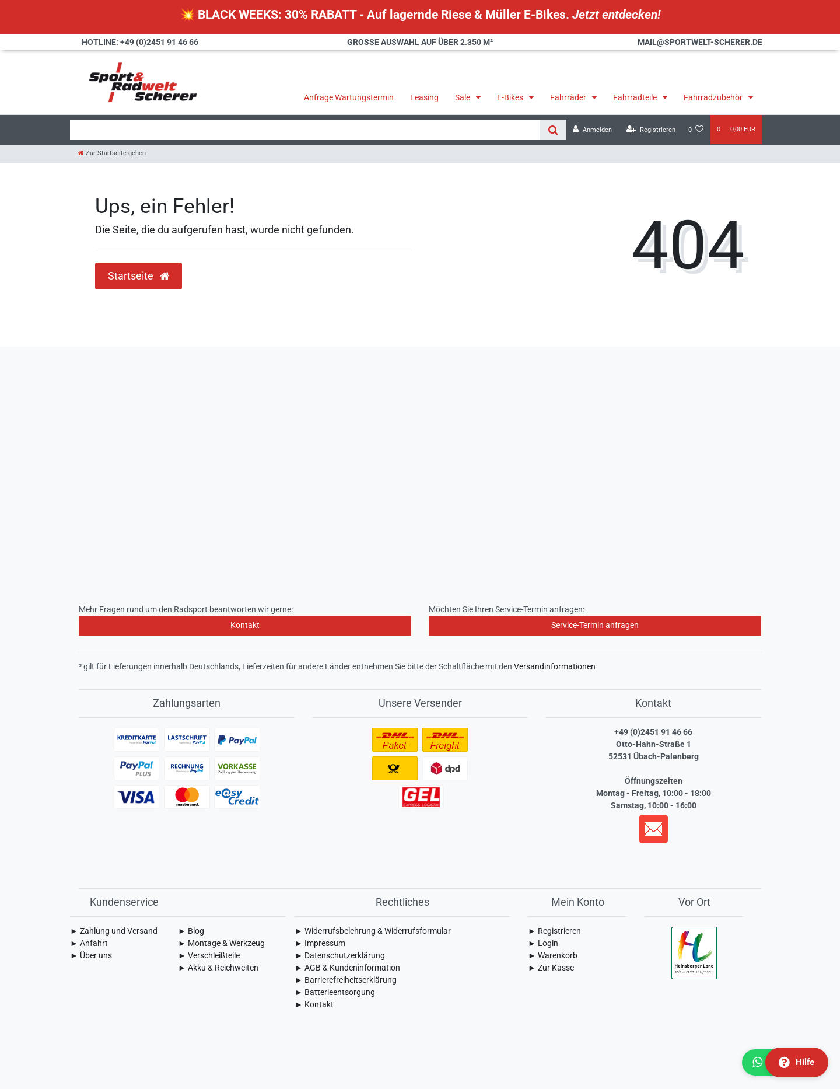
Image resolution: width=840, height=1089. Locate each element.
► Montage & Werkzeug (221, 943)
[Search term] (305, 130)
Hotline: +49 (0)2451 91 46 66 (140, 42)
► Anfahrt (89, 943)
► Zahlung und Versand (114, 931)
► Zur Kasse (551, 967)
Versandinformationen (555, 666)
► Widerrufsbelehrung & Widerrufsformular (373, 931)
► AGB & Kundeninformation (347, 967)
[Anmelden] (592, 130)
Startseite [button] (138, 276)
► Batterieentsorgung (335, 992)
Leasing (424, 97)
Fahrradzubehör (714, 97)
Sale (463, 97)
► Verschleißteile (209, 955)
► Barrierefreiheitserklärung (346, 980)
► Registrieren (554, 931)
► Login (543, 943)
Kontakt (245, 625)
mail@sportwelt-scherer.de (700, 42)
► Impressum (320, 943)
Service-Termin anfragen (595, 625)
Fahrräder (569, 97)
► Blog (191, 931)
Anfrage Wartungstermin (349, 97)
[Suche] (553, 130)
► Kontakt (314, 1004)
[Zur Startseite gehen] (112, 153)
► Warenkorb (553, 955)
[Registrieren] (651, 130)
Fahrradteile (636, 97)
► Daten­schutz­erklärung (340, 955)
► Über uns (91, 955)
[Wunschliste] (696, 130)
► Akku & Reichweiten (218, 967)
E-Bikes (511, 97)
